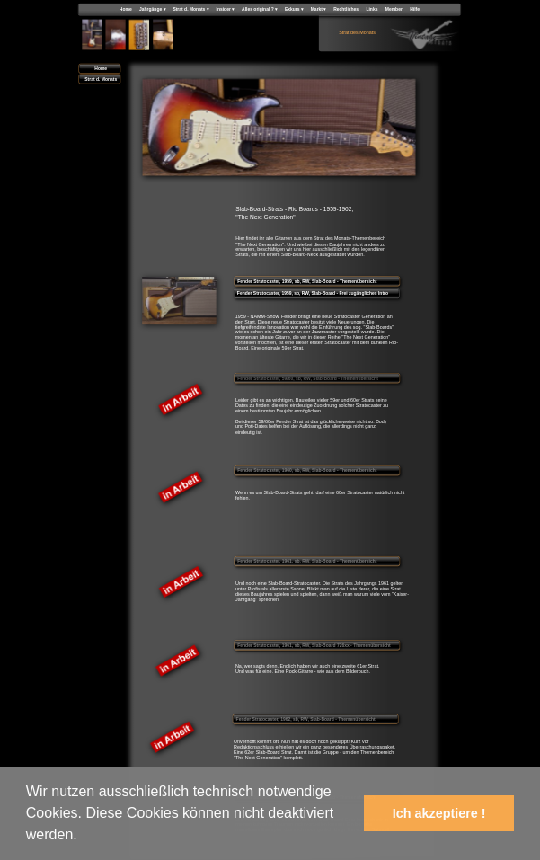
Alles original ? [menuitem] (260, 9)
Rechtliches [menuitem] (346, 9)
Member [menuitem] (394, 9)
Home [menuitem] (126, 9)
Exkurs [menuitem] (294, 9)
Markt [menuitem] (318, 9)
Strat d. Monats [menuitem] (190, 9)
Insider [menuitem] (226, 9)
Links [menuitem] (371, 9)
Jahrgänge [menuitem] (152, 9)
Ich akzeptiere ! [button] (439, 813)
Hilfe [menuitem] (415, 9)
